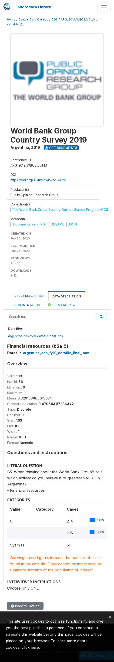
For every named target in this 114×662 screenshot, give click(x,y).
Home (11, 19)
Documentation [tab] (27, 305)
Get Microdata (61, 148)
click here (30, 647)
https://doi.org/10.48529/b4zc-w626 (38, 180)
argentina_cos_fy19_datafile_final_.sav (35, 336)
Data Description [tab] (66, 296)
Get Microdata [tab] (61, 305)
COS (54, 19)
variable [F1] (15, 24)
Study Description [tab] (29, 295)
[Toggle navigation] (104, 7)
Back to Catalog (25, 606)
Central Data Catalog (33, 19)
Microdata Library (34, 7)
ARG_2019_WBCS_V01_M (78, 19)
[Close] (110, 616)
